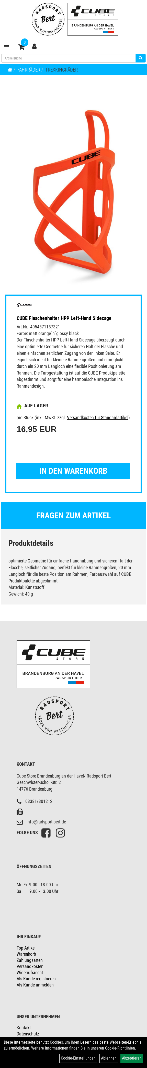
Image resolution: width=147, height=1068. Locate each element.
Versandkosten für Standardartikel (97, 417)
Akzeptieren (132, 1058)
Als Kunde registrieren (36, 978)
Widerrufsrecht (30, 972)
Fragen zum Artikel (73, 515)
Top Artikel (26, 948)
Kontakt (24, 1027)
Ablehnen (109, 1058)
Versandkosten (30, 966)
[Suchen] (140, 58)
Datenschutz (28, 1033)
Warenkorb (26, 954)
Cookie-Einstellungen (78, 1058)
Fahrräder (28, 70)
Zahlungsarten (30, 960)
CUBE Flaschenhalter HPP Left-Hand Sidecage (64, 318)
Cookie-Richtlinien (120, 1048)
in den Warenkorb (73, 471)
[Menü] (6, 47)
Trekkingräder (61, 70)
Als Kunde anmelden (35, 985)
